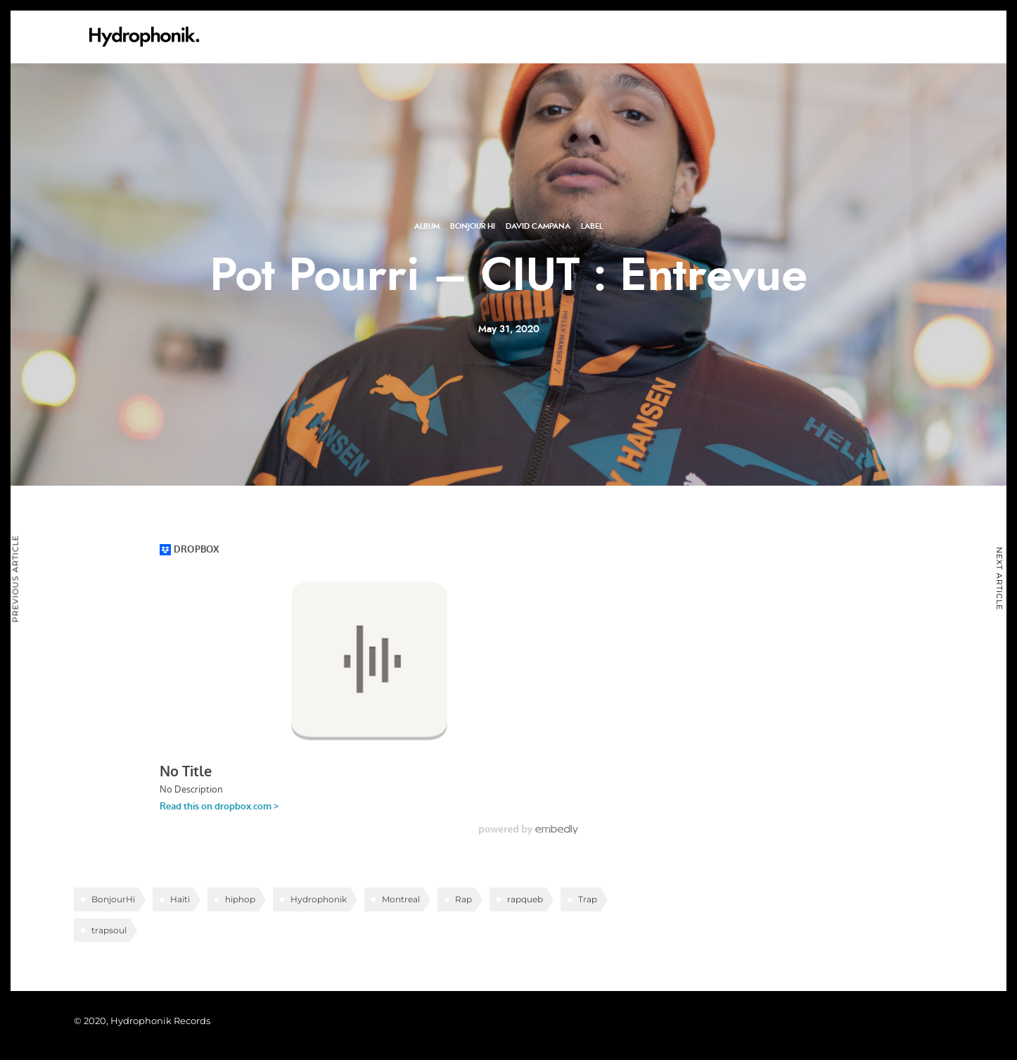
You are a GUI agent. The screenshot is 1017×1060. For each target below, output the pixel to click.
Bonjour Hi (472, 226)
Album (427, 226)
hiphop (240, 899)
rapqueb (525, 899)
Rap (463, 899)
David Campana (538, 226)
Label (592, 226)
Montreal (401, 899)
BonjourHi (113, 899)
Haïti (180, 899)
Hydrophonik (318, 899)
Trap (587, 899)
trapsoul (109, 930)
